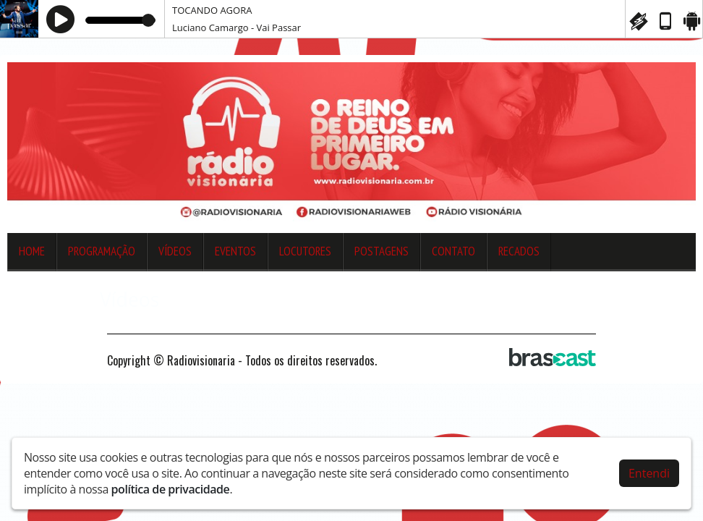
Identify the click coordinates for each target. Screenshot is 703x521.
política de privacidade (170, 486)
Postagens (381, 251)
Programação (101, 251)
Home (32, 251)
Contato (453, 251)
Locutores (305, 251)
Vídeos (175, 251)
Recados (519, 251)
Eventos (235, 251)
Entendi (649, 470)
